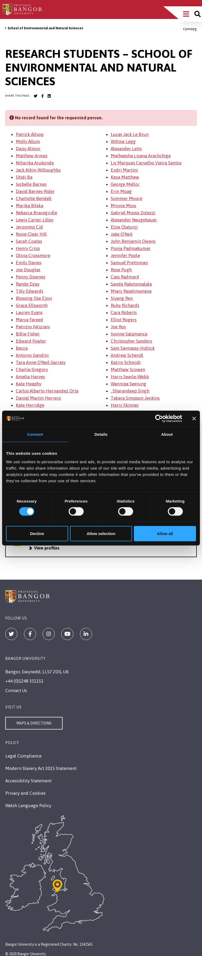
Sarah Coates (29, 241)
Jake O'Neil (122, 234)
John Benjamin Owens (133, 241)
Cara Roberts (124, 312)
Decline (37, 533)
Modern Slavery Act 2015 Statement (41, 768)
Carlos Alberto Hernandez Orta (47, 391)
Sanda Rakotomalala (131, 284)
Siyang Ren (122, 298)
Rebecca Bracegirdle (36, 212)
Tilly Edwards (29, 291)
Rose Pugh (121, 269)
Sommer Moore (126, 198)
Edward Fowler (31, 341)
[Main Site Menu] (186, 14)
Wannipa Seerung (128, 383)
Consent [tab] (35, 434)
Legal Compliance (23, 756)
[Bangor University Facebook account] (42, 96)
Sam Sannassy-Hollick (133, 348)
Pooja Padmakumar (130, 248)
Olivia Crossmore (33, 255)
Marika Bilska (29, 205)
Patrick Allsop (29, 134)
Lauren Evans (29, 312)
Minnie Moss (123, 205)
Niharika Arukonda (35, 162)
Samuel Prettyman (129, 262)
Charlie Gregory (32, 369)
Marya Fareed (29, 319)
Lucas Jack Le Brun (130, 134)
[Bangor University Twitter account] (35, 96)
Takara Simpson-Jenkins (135, 398)
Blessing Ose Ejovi (34, 298)
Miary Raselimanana (131, 291)
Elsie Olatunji (124, 227)
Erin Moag (121, 191)
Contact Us (16, 690)
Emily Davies (28, 262)
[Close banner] (194, 418)
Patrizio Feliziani (33, 326)
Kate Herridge (30, 405)
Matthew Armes (31, 155)
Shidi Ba (24, 177)
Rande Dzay (27, 284)
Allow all (165, 533)
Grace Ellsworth (32, 305)
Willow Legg (123, 141)
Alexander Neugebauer (134, 220)
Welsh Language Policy (28, 805)
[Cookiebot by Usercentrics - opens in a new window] (159, 419)
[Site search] (197, 14)
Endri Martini (124, 170)
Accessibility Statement (28, 780)
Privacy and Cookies (25, 793)
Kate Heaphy (28, 383)
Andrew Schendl (127, 355)
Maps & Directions (34, 723)
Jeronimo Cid (29, 227)
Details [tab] (101, 434)
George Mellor (125, 184)
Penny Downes (30, 277)
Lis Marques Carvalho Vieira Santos (146, 162)
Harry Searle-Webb (130, 376)
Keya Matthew (125, 177)
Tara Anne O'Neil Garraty (40, 362)
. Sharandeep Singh (130, 391)
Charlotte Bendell (34, 198)
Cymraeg (190, 29)
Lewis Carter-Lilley (34, 220)
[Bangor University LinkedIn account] (49, 96)
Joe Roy (118, 326)
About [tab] (167, 434)
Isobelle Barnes (31, 184)
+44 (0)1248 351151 (24, 681)
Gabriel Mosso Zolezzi (133, 212)
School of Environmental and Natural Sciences (45, 28)
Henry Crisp (28, 248)
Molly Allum (28, 141)
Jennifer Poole (125, 255)
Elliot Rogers (124, 319)
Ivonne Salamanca (129, 334)
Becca (22, 348)
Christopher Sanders (131, 341)
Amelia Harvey (30, 376)
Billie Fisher (28, 334)
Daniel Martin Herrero (38, 398)
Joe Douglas (28, 269)
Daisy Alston (28, 148)
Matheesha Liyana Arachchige (141, 155)
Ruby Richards (125, 305)
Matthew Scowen (128, 369)
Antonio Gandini (32, 355)
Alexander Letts (126, 148)
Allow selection (101, 533)
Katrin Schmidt (126, 362)
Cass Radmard (125, 277)
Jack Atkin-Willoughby (38, 170)
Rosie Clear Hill (31, 234)
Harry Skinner (125, 405)
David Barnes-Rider (35, 191)
